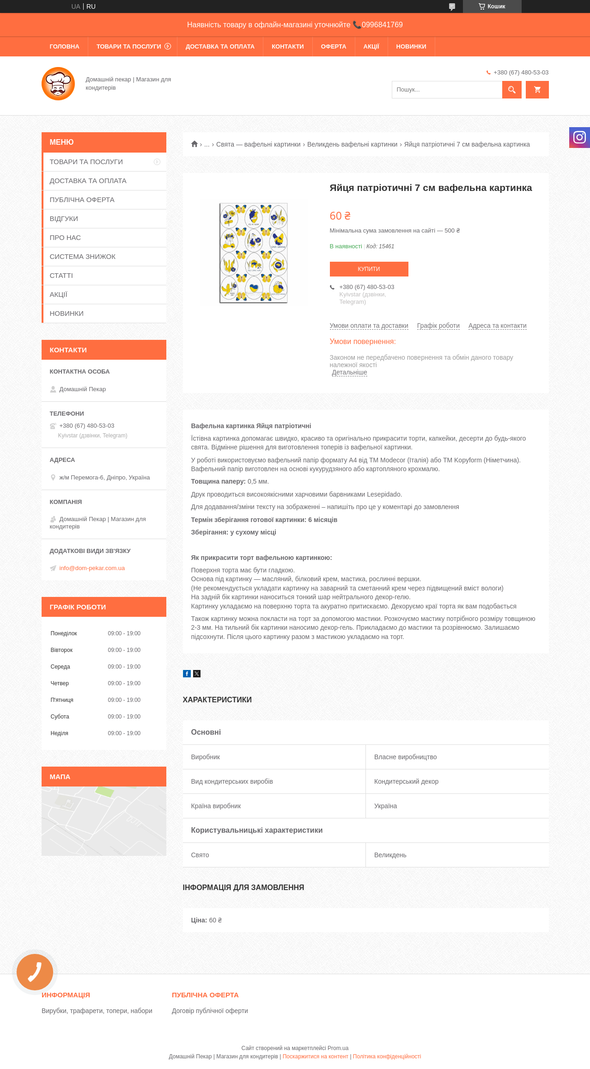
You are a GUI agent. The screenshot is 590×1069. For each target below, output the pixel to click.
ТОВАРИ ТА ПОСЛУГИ (129, 46)
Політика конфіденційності (387, 1056)
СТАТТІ (61, 275)
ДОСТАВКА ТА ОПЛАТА (220, 46)
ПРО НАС (65, 237)
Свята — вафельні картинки (258, 144)
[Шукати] (512, 89)
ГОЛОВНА (64, 46)
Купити (369, 269)
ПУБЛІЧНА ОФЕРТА (82, 199)
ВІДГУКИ (64, 218)
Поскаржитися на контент (315, 1056)
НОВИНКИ (411, 46)
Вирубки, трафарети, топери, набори (97, 1010)
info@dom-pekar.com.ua (92, 568)
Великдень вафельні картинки (352, 144)
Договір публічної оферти (210, 1010)
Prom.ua (338, 1048)
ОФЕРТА (334, 46)
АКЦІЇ (371, 46)
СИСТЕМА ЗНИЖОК (83, 256)
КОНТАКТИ (288, 46)
